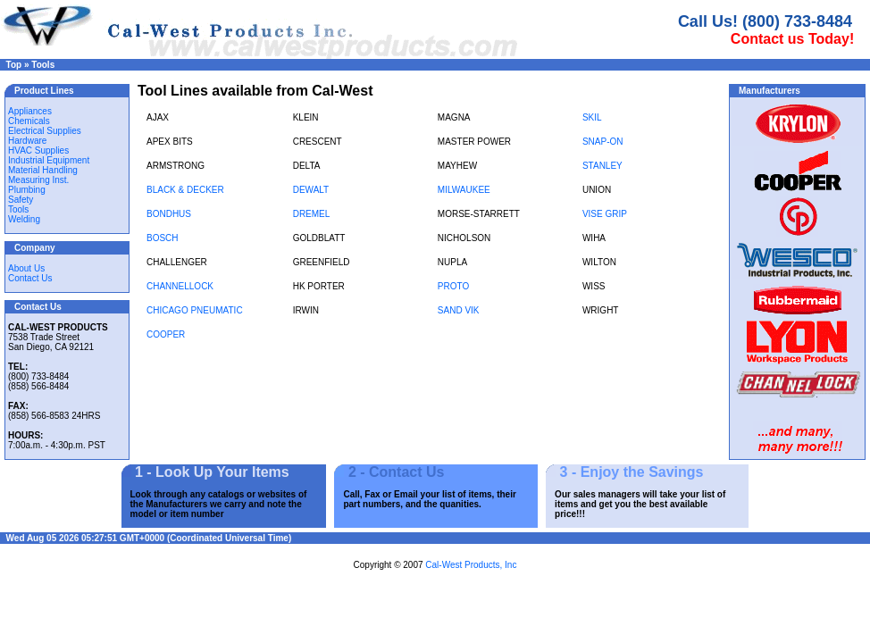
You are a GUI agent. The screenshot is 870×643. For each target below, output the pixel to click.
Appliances (30, 111)
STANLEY (602, 166)
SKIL (592, 117)
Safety (20, 200)
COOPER (165, 334)
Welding (24, 219)
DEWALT (311, 190)
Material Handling (43, 170)
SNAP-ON (602, 141)
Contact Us (30, 278)
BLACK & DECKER (185, 190)
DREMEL (311, 214)
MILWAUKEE (464, 190)
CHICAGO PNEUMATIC (194, 310)
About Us (26, 268)
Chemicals (29, 121)
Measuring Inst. (38, 180)
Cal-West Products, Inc (470, 565)
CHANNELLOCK (179, 286)
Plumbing (27, 190)
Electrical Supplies (44, 131)
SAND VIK (459, 310)
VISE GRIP (604, 214)
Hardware (27, 141)
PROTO (453, 286)
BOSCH (162, 238)
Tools (42, 65)
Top (14, 65)
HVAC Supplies (38, 150)
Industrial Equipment (48, 160)
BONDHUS (168, 214)
